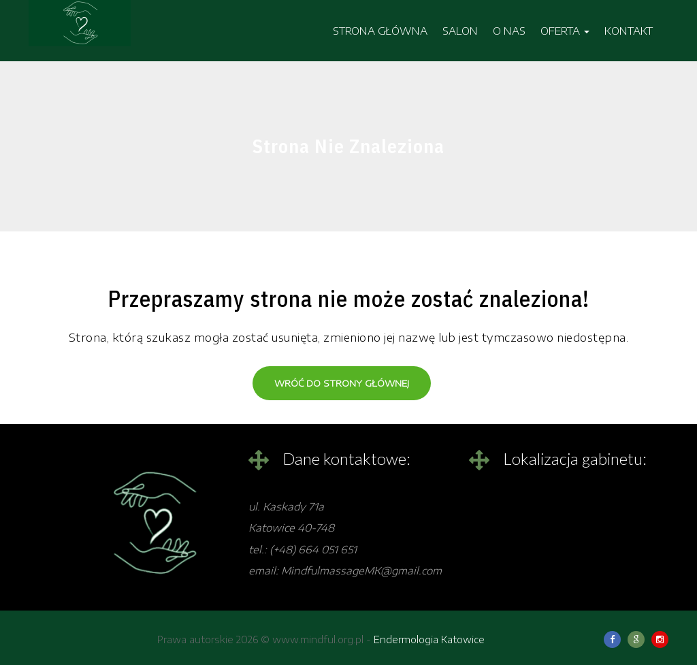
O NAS (509, 31)
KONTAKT (628, 31)
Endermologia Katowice (429, 639)
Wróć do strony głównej (341, 383)
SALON (460, 31)
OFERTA (564, 31)
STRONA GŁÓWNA (380, 31)
